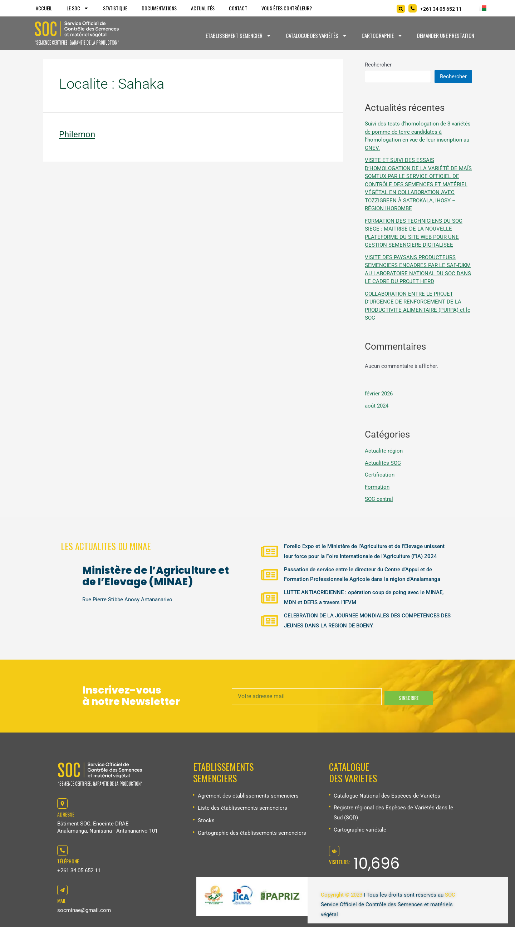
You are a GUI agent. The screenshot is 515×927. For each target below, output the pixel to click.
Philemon (77, 134)
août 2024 (376, 406)
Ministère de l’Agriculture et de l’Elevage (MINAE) (155, 576)
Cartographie (382, 35)
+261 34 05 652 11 (78, 870)
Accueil (44, 8)
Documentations (159, 8)
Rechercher (378, 64)
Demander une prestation (445, 35)
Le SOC (78, 8)
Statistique (115, 8)
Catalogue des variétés (316, 35)
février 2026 (379, 393)
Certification (379, 475)
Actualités (203, 8)
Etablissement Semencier (238, 35)
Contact (238, 8)
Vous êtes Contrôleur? (286, 8)
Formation (377, 487)
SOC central (379, 499)
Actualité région (384, 451)
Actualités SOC (383, 463)
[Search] (401, 9)
